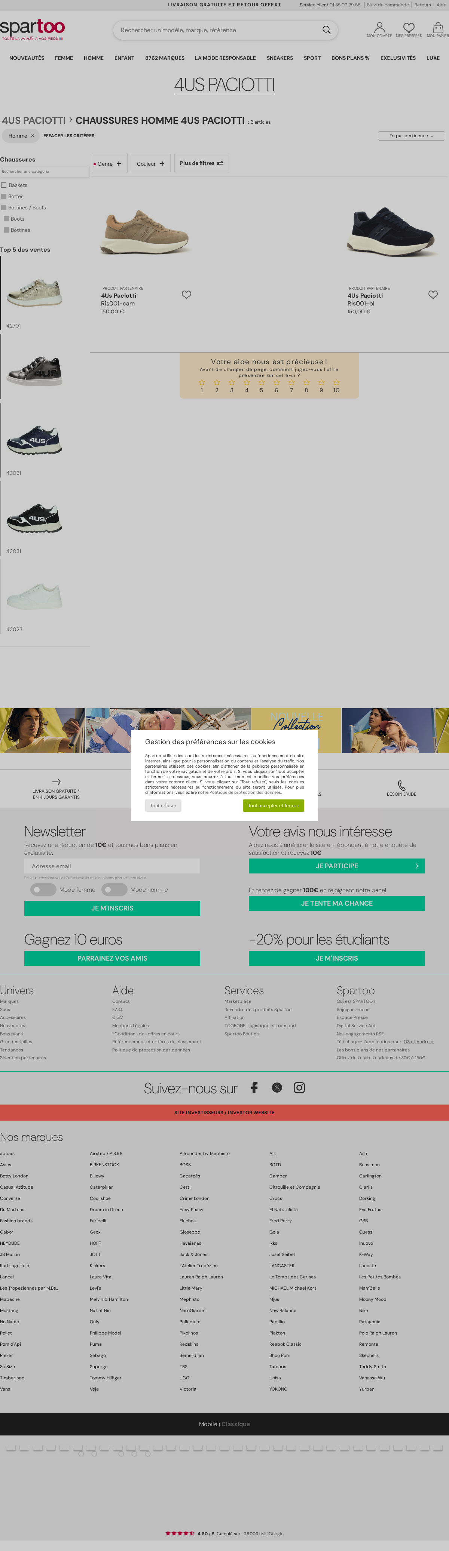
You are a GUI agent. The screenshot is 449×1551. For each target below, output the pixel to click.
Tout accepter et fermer (273, 805)
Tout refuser (163, 805)
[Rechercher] (326, 30)
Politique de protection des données (245, 792)
